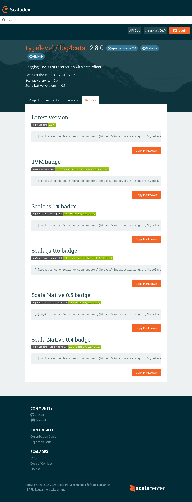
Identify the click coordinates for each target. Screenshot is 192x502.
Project (34, 100)
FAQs (33, 458)
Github (37, 415)
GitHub (36, 56)
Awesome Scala (155, 30)
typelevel (39, 47)
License (35, 469)
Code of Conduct (41, 463)
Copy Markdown (146, 150)
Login (180, 30)
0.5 (63, 85)
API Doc (134, 30)
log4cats (72, 47)
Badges (90, 100)
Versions (72, 100)
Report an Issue (40, 442)
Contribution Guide (43, 436)
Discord (38, 420)
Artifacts (52, 100)
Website (149, 48)
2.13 (62, 74)
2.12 (72, 74)
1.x (56, 80)
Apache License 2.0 (122, 48)
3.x (53, 74)
